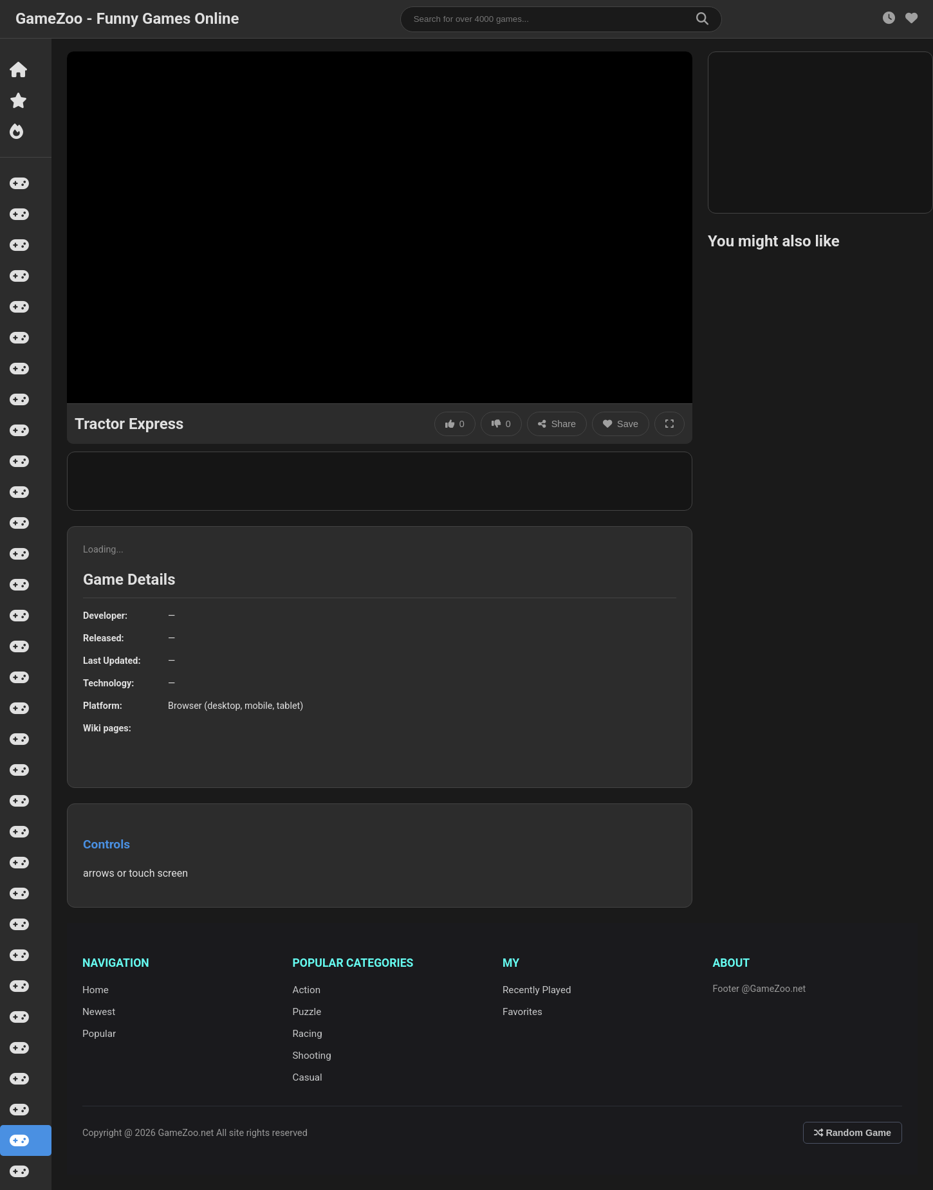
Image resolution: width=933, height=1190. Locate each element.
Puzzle (307, 1012)
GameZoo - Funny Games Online (127, 19)
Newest (98, 1012)
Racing (307, 1033)
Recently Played (537, 990)
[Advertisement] (380, 481)
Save (620, 424)
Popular (99, 1033)
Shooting (312, 1055)
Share (557, 424)
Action (307, 990)
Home (95, 990)
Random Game (852, 1133)
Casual (307, 1077)
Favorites (522, 1012)
